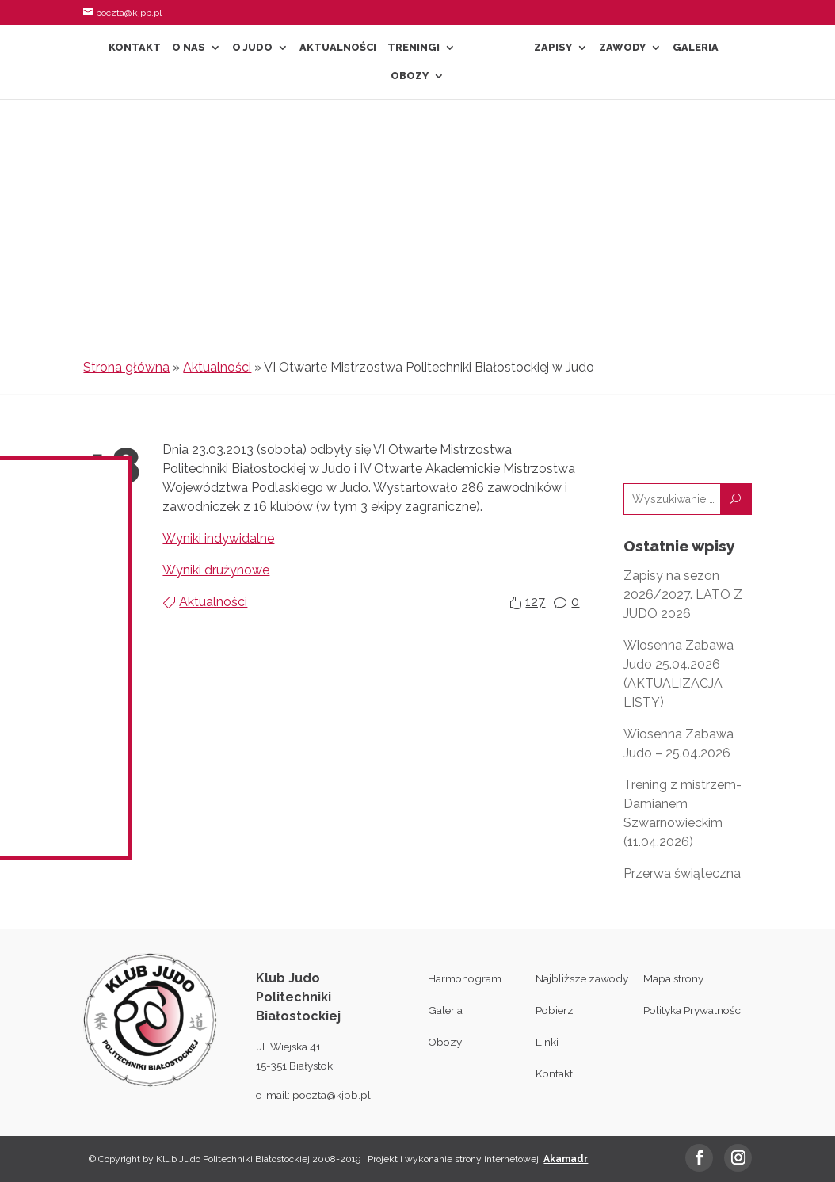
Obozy (410, 76)
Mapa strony (673, 978)
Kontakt (135, 47)
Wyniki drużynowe (215, 570)
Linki (547, 1041)
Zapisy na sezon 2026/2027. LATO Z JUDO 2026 (682, 594)
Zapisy (553, 47)
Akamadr (565, 1159)
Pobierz (555, 1010)
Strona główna (126, 367)
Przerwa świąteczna (682, 873)
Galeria (696, 47)
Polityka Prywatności (693, 1010)
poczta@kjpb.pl (331, 1095)
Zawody (622, 47)
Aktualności (337, 47)
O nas (188, 47)
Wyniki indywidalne (218, 538)
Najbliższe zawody (582, 978)
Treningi (413, 47)
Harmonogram (464, 978)
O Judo (252, 47)
